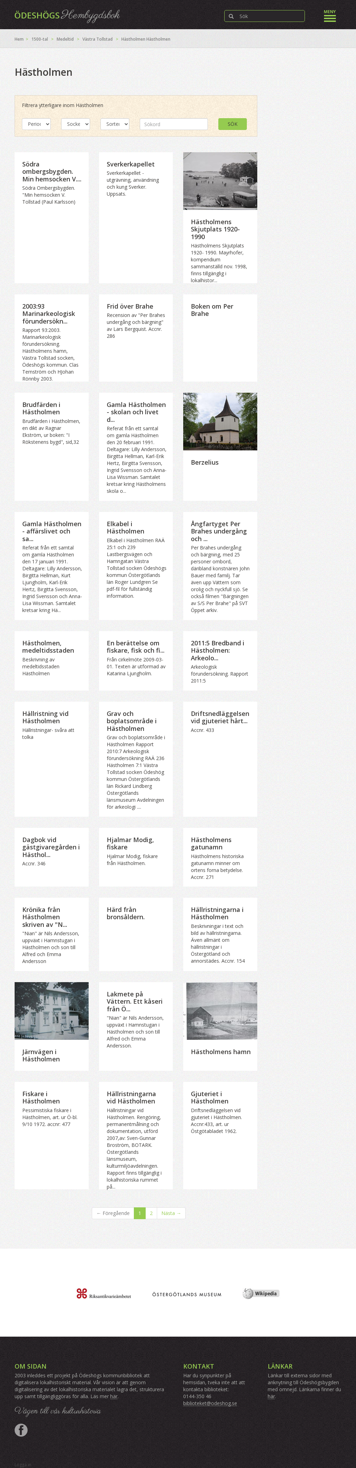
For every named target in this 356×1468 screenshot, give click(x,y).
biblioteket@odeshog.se (210, 1403)
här (114, 1396)
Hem (19, 39)
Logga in (23, 1465)
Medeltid (65, 39)
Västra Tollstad (97, 39)
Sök (232, 124)
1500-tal (39, 39)
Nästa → (171, 1213)
